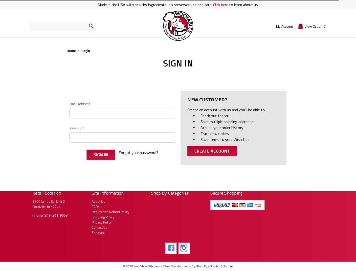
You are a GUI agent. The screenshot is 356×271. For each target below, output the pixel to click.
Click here (220, 5)
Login (86, 50)
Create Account (212, 151)
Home (71, 50)
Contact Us (99, 227)
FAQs (96, 206)
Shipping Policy (103, 217)
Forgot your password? (138, 153)
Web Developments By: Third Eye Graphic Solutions (198, 266)
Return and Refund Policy (110, 211)
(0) (312, 26)
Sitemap (98, 232)
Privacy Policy (102, 222)
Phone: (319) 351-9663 (50, 215)
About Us (98, 201)
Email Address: (80, 103)
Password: (77, 128)
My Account (284, 26)
